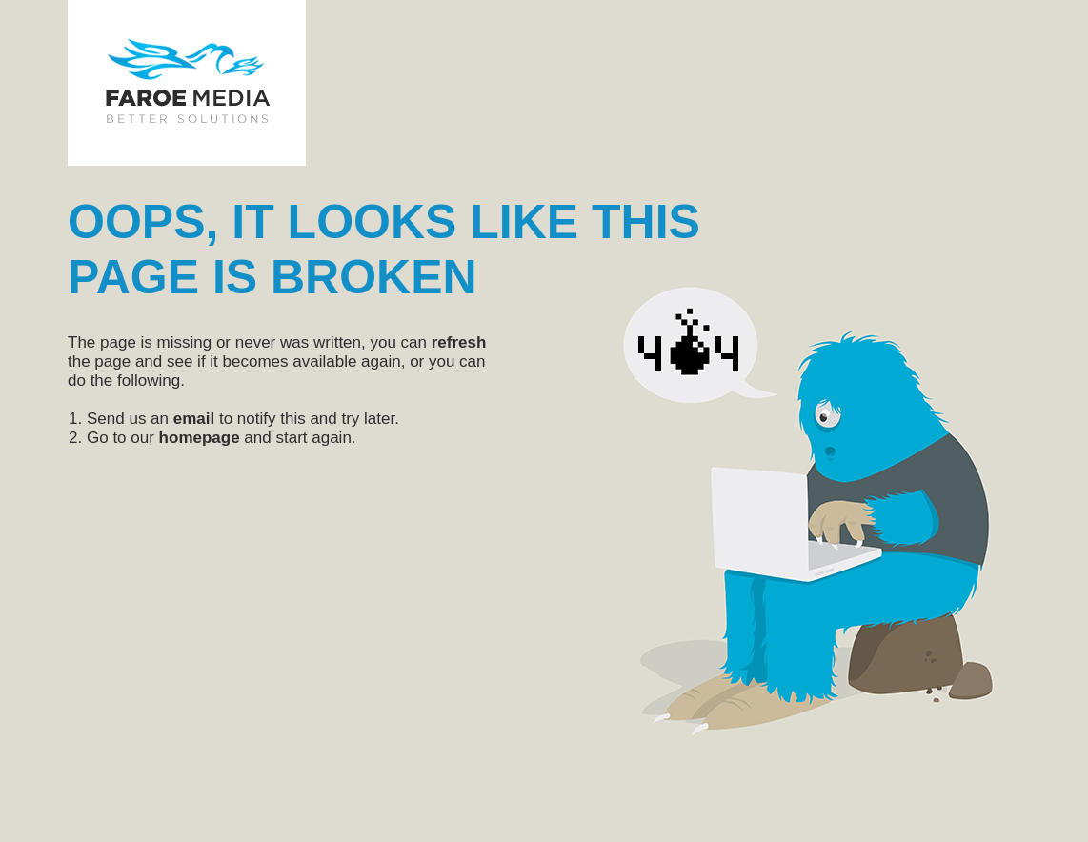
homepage (199, 438)
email (193, 419)
